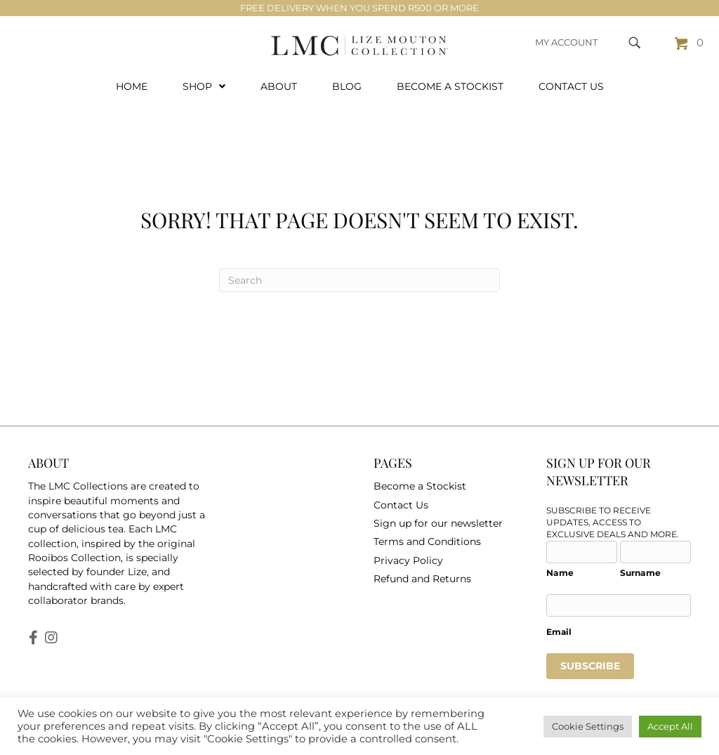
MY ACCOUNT (566, 42)
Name (560, 560)
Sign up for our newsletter (438, 511)
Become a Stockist (420, 474)
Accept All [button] (670, 726)
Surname (640, 560)
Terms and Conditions (427, 529)
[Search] (359, 268)
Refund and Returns (422, 566)
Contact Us (401, 492)
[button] (33, 625)
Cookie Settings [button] (588, 726)
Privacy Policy (408, 547)
